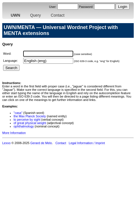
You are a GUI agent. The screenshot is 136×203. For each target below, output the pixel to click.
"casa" (18, 112)
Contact (57, 15)
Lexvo (6, 143)
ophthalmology (24, 126)
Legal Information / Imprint (87, 143)
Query (35, 15)
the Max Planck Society (30, 116)
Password (85, 6)
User (52, 6)
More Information (14, 132)
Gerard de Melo (41, 143)
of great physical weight (30, 123)
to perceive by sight (27, 119)
